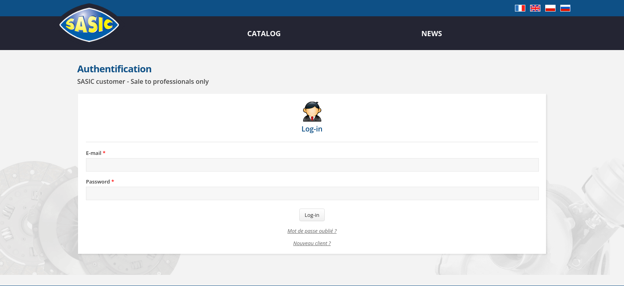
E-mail (95, 153)
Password (100, 181)
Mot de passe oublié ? (311, 231)
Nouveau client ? (312, 243)
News (431, 33)
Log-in (311, 214)
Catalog (264, 33)
